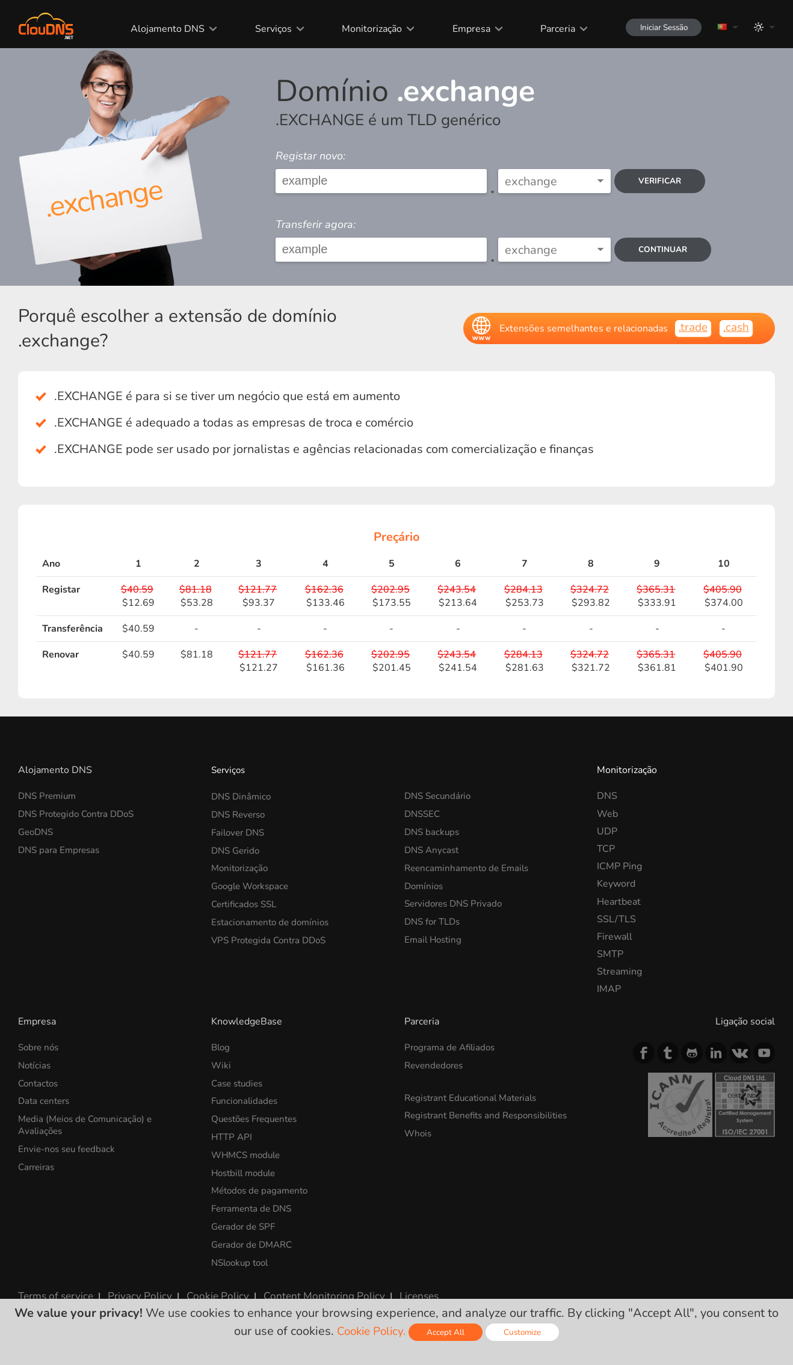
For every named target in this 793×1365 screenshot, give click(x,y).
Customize (525, 1332)
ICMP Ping (619, 866)
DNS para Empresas (61, 848)
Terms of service (54, 1289)
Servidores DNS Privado (456, 901)
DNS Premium (49, 796)
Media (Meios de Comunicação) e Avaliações (88, 1123)
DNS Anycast (433, 848)
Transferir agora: (316, 224)
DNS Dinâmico (242, 796)
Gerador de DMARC (254, 1240)
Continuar (666, 249)
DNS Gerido (237, 848)
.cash (735, 327)
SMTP (610, 954)
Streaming (619, 971)
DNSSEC (423, 814)
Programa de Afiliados (452, 1047)
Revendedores (435, 1064)
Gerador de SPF (245, 1223)
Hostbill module (246, 1170)
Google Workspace (252, 883)
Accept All (447, 1332)
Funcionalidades (246, 1099)
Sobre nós (40, 1047)
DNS (607, 796)
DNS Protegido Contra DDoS (80, 814)
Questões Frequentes (258, 1117)
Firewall (614, 936)
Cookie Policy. (370, 1331)
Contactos (39, 1082)
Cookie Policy (206, 1289)
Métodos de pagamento (262, 1187)
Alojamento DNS (160, 28)
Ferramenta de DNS (254, 1205)
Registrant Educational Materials (475, 1096)
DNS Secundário (439, 796)
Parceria (547, 28)
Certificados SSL (246, 901)
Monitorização (363, 28)
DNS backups (433, 831)
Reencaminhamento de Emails (469, 866)
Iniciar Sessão (657, 27)
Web (607, 814)
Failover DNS (240, 831)
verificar (663, 180)
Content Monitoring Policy (306, 1289)
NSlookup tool (242, 1258)
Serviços (265, 28)
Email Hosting (434, 936)
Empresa (462, 28)
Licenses (396, 1289)
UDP (607, 831)
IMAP (609, 989)
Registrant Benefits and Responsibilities (491, 1114)
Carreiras (38, 1164)
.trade (690, 327)
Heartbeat (619, 901)
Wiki (221, 1064)
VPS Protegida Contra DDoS (272, 936)
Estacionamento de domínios (273, 919)
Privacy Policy (133, 1289)
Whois (418, 1132)
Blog (221, 1047)
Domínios (425, 883)
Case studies (239, 1082)
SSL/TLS (616, 919)
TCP (606, 848)
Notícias (35, 1064)
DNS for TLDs (434, 919)
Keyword (616, 883)
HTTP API (233, 1135)
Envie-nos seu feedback (69, 1146)
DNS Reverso (240, 814)
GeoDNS (37, 831)
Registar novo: (310, 156)
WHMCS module (248, 1152)
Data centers (45, 1099)
